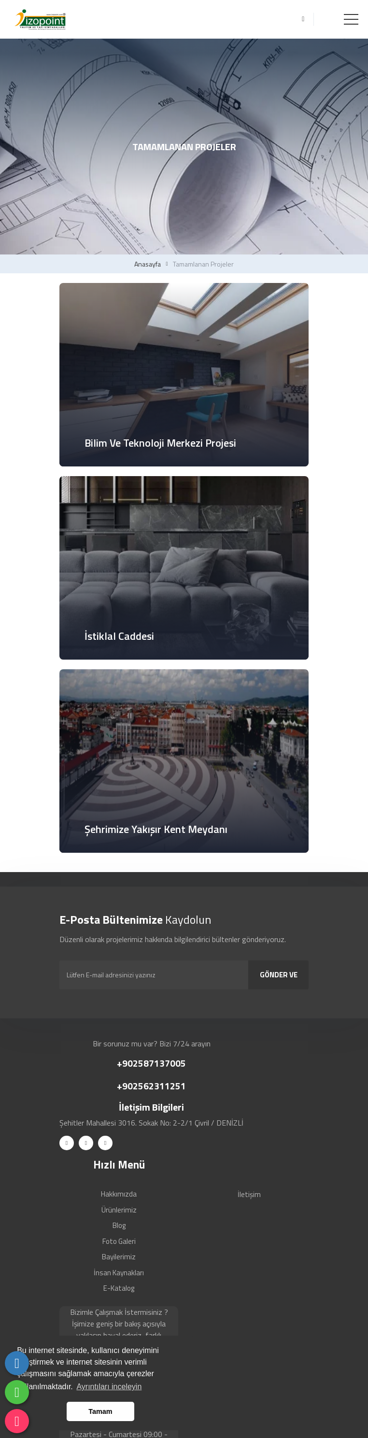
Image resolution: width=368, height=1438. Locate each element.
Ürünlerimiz (119, 1209)
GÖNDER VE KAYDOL (278, 979)
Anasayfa (147, 264)
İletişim (249, 1194)
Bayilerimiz (119, 1256)
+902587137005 (151, 1063)
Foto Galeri (119, 1241)
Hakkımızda (119, 1193)
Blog (119, 1225)
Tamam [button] (100, 1411)
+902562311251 (151, 1086)
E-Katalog (118, 1288)
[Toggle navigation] (351, 19)
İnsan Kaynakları (119, 1272)
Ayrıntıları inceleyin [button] (109, 1386)
